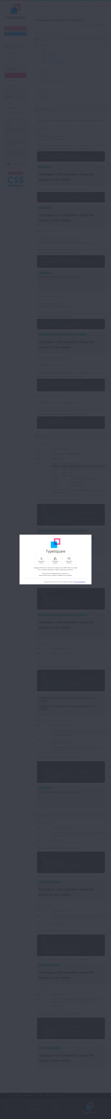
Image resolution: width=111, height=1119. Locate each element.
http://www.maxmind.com (80, 581)
